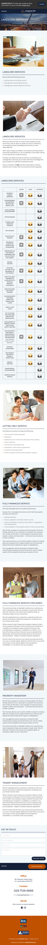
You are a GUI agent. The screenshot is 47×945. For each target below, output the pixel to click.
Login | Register (36, 866)
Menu (4, 11)
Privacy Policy (34, 939)
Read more (26, 5)
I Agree (41, 4)
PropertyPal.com (30, 942)
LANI (17, 165)
